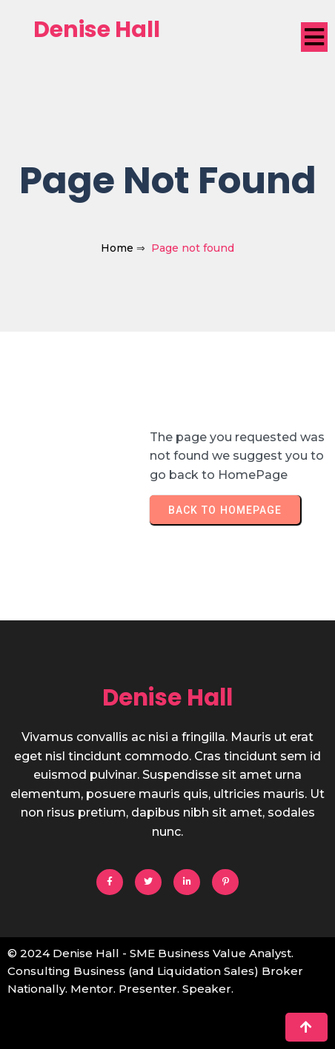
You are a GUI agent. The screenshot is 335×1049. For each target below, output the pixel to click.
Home (117, 248)
